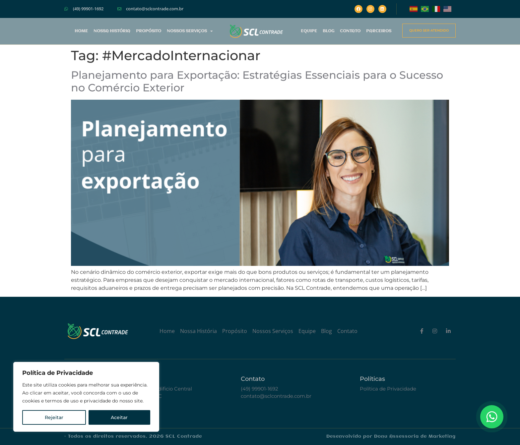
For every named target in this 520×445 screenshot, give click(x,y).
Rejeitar (54, 417)
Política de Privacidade (388, 389)
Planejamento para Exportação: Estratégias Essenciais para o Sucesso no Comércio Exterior (257, 81)
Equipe (309, 31)
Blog (328, 31)
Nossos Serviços (190, 31)
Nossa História (112, 31)
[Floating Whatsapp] (491, 416)
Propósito (148, 31)
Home (81, 31)
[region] (86, 397)
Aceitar (119, 417)
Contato (350, 31)
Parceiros (378, 31)
